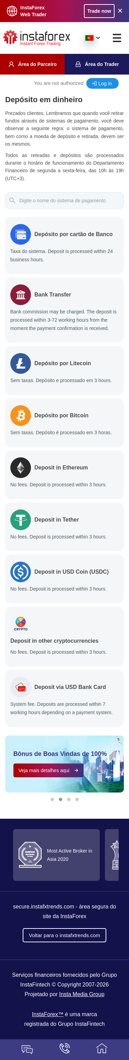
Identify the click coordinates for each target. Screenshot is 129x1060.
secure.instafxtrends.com (43, 907)
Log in (105, 83)
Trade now (99, 11)
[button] (52, 799)
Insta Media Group (82, 994)
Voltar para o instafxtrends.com (64, 935)
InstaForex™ (48, 1014)
